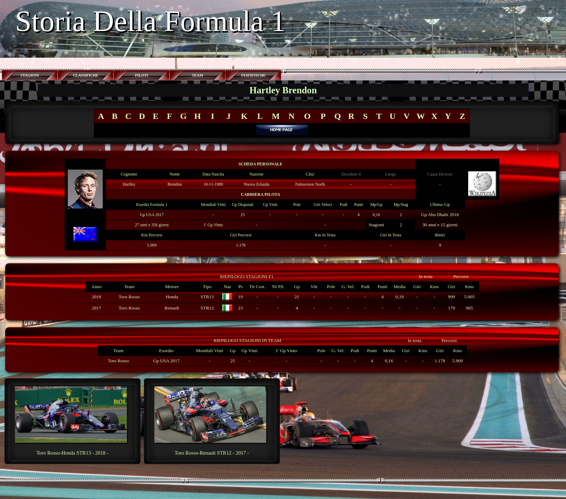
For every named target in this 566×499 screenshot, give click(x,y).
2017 (96, 308)
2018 (96, 296)
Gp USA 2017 (152, 214)
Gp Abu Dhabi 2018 (440, 214)
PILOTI (141, 75)
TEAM (197, 75)
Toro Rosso (129, 296)
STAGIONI (30, 75)
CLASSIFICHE (85, 75)
